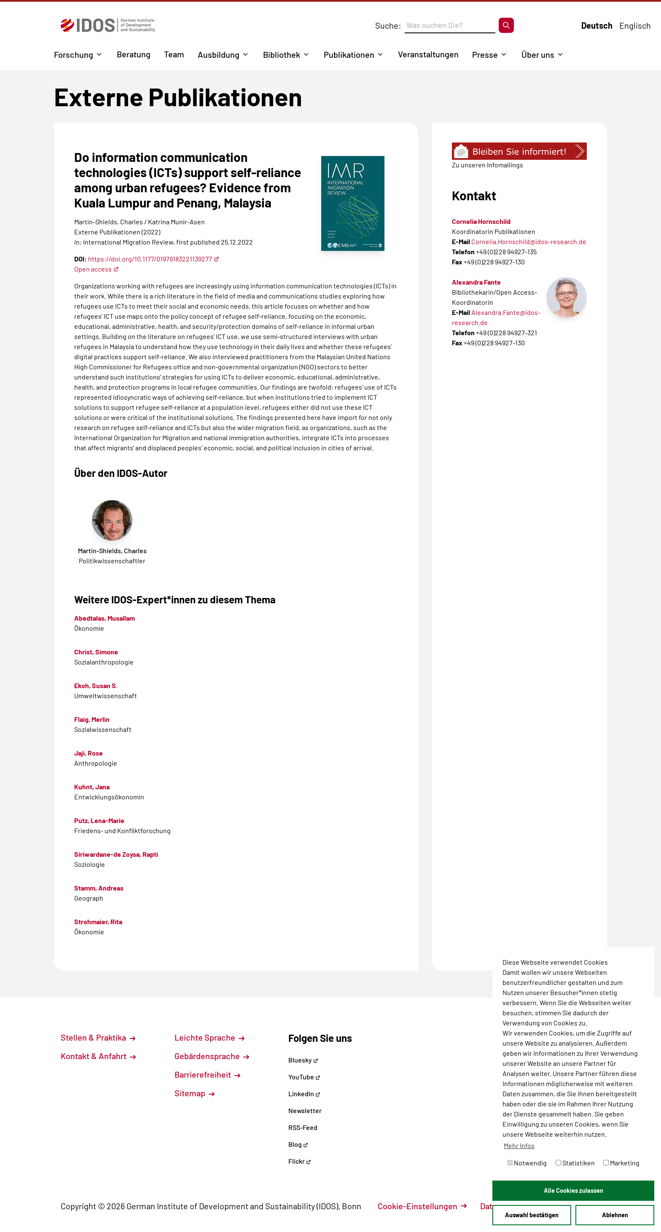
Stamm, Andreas (99, 888)
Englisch (635, 25)
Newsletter (305, 1110)
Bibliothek (281, 54)
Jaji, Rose (88, 753)
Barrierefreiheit (207, 1074)
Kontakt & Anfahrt (98, 1056)
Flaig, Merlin (92, 719)
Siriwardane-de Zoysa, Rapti (116, 854)
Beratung (133, 54)
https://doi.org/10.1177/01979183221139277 (153, 259)
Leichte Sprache (210, 1037)
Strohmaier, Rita (98, 921)
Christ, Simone (96, 652)
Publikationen (349, 54)
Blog (298, 1144)
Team (174, 54)
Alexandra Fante (476, 282)
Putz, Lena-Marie (99, 820)
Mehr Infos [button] (519, 1145)
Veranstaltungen (428, 54)
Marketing (621, 1163)
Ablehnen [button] (615, 1215)
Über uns (537, 54)
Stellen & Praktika (98, 1037)
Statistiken (575, 1163)
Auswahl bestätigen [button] (532, 1215)
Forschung (73, 54)
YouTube (304, 1077)
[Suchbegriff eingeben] (450, 25)
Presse (485, 54)
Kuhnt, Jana (92, 787)
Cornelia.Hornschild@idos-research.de (528, 241)
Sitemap (195, 1093)
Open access (96, 269)
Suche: (388, 25)
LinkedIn (304, 1093)
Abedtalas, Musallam (104, 618)
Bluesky (303, 1060)
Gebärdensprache (212, 1056)
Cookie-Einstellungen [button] (422, 1206)
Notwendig (527, 1163)
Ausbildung (218, 54)
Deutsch (597, 25)
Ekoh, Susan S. (96, 685)
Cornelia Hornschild (481, 221)
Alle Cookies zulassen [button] (573, 1190)
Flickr (299, 1161)
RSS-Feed (302, 1127)
